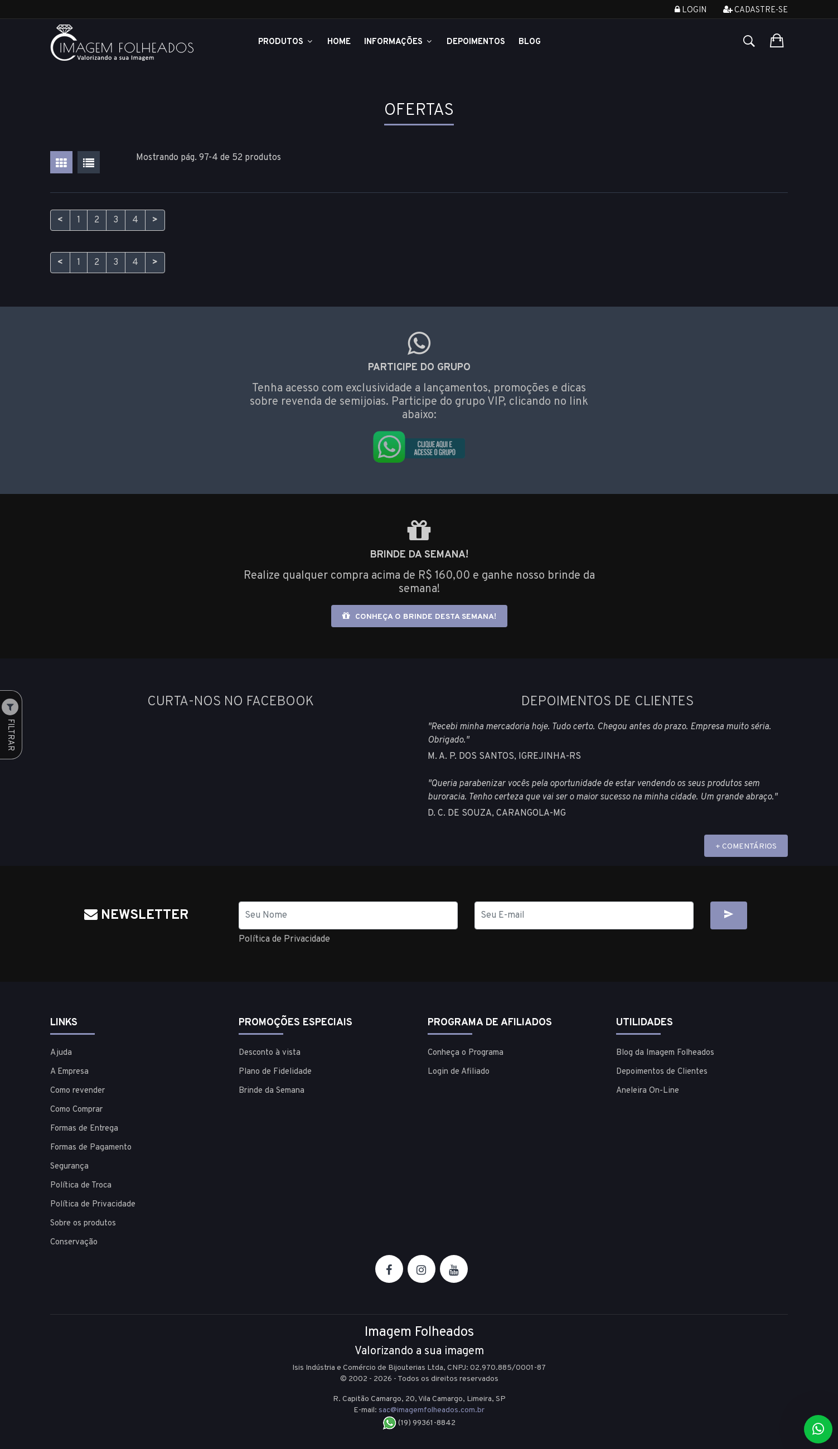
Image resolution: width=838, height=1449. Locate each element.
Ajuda (61, 1053)
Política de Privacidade (284, 939)
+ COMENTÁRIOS (746, 846)
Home (339, 42)
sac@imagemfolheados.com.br (432, 1410)
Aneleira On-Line (647, 1090)
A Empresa (69, 1072)
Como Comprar (76, 1109)
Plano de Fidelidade (275, 1072)
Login (690, 10)
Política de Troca (81, 1185)
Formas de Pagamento (91, 1147)
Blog (530, 42)
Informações (398, 42)
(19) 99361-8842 (419, 1423)
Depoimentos (476, 42)
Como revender (77, 1090)
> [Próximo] (155, 220)
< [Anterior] (60, 220)
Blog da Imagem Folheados (665, 1053)
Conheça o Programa (465, 1053)
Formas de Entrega (84, 1128)
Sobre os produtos (83, 1223)
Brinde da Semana (271, 1090)
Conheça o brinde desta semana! (419, 616)
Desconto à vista (270, 1053)
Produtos (286, 42)
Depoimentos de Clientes (662, 1072)
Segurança (69, 1166)
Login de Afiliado (459, 1072)
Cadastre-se (755, 10)
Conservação (74, 1242)
